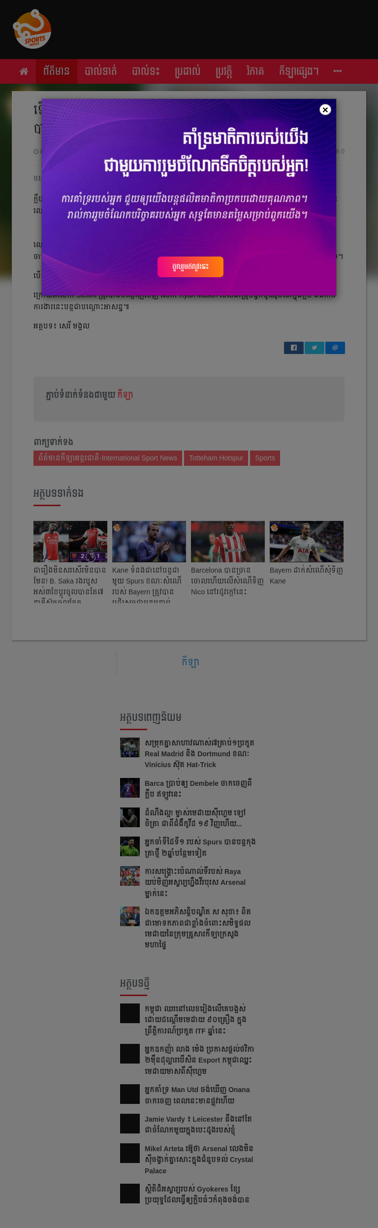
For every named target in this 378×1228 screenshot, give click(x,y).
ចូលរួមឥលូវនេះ (190, 266)
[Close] (325, 109)
